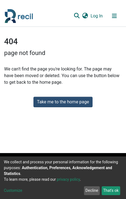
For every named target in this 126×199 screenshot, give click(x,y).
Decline (91, 190)
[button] (85, 16)
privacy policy (68, 179)
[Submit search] (76, 16)
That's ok (111, 190)
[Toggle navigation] (114, 16)
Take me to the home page (63, 101)
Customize (13, 190)
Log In (97, 16)
